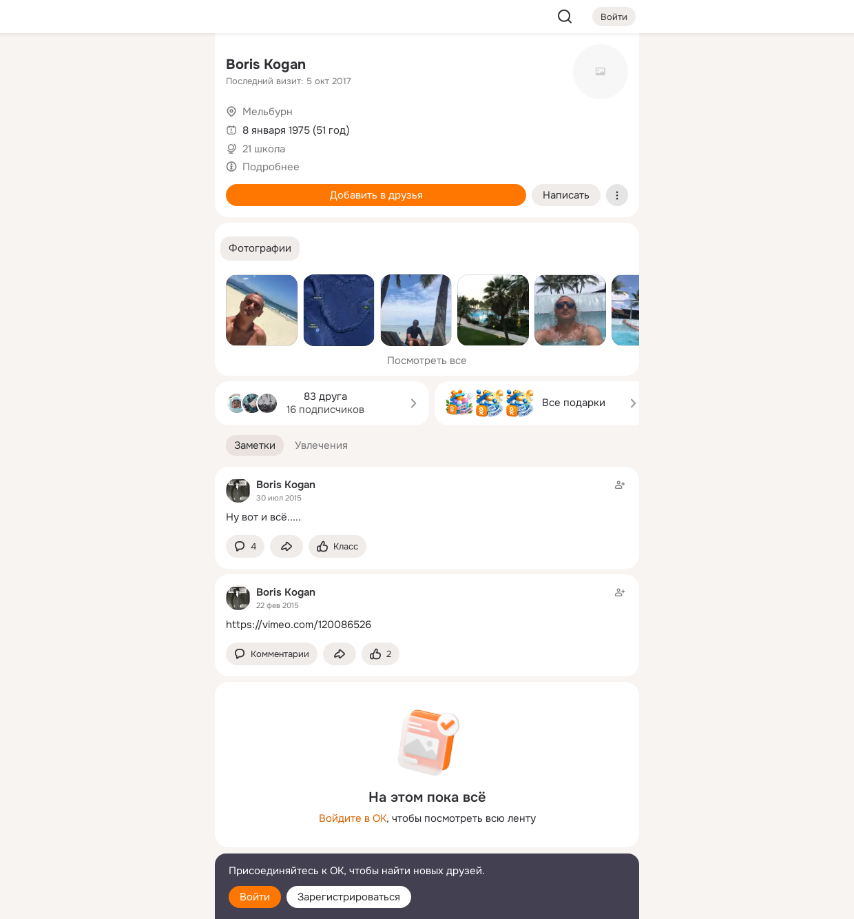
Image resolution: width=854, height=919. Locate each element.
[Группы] (173, 66)
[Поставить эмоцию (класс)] (337, 546)
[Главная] (52, 66)
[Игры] (173, 187)
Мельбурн (267, 112)
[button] (260, 248)
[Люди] (113, 127)
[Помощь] (52, 248)
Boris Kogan (266, 64)
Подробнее (271, 166)
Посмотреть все (427, 360)
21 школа (263, 149)
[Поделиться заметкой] (286, 546)
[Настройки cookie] (113, 901)
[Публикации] (52, 127)
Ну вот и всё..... (263, 517)
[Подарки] (52, 187)
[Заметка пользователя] (427, 501)
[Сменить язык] (113, 842)
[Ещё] (113, 812)
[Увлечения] (113, 66)
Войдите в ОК (352, 818)
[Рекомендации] (113, 248)
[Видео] (173, 127)
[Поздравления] (113, 187)
